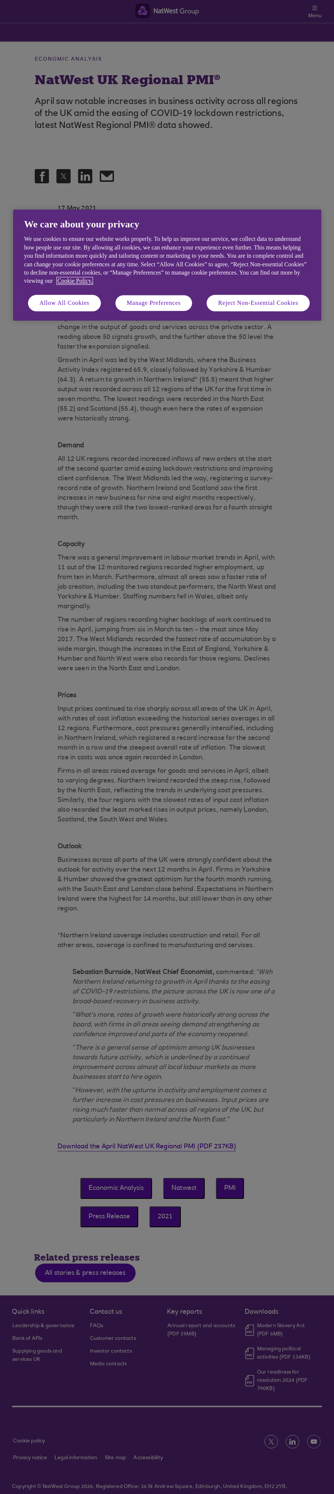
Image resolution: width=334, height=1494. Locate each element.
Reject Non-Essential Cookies (258, 303)
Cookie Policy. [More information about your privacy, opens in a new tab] (74, 281)
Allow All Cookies (65, 303)
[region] (167, 265)
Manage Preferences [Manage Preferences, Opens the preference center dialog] (154, 303)
